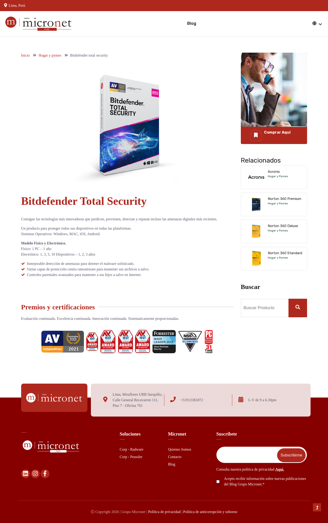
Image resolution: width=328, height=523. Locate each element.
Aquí (279, 469)
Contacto (175, 457)
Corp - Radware (131, 449)
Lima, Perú (17, 5)
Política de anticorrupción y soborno (210, 512)
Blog (191, 23)
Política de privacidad (164, 512)
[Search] (297, 308)
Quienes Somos (179, 449)
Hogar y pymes (50, 55)
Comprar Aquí (277, 132)
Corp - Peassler (131, 457)
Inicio (26, 55)
